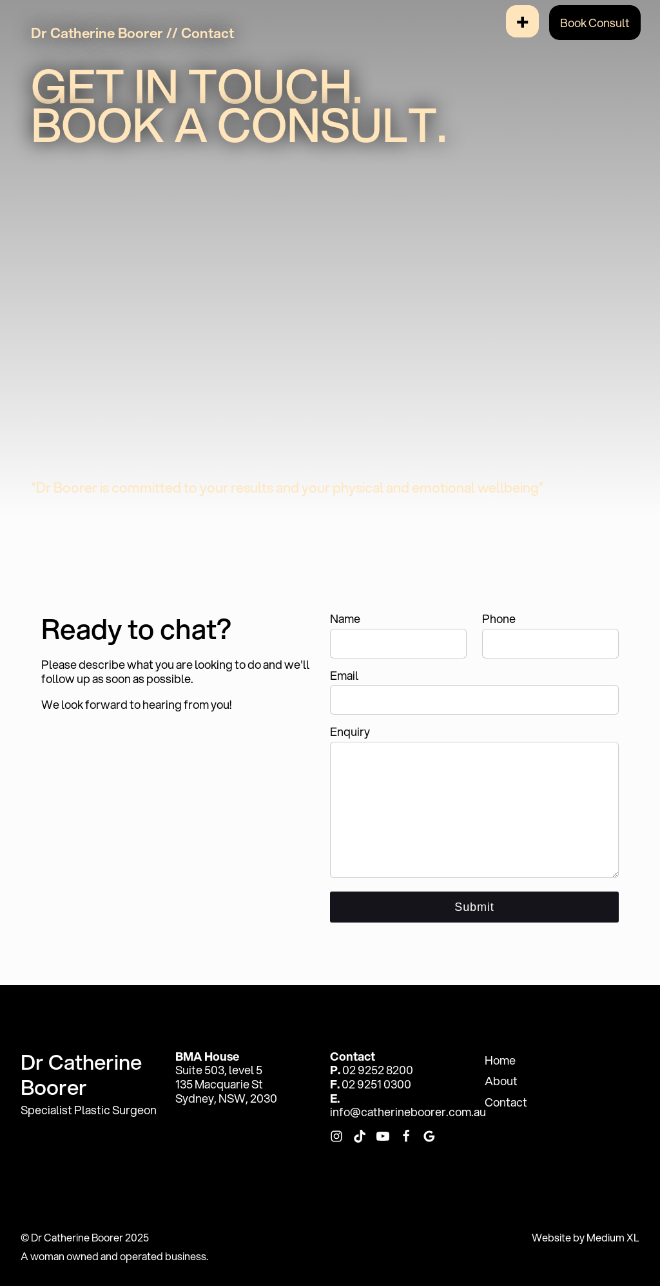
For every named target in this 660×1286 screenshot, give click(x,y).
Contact (506, 1102)
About (501, 1080)
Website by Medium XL (585, 1237)
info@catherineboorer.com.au (408, 1111)
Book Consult (595, 22)
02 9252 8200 (377, 1069)
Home (500, 1060)
